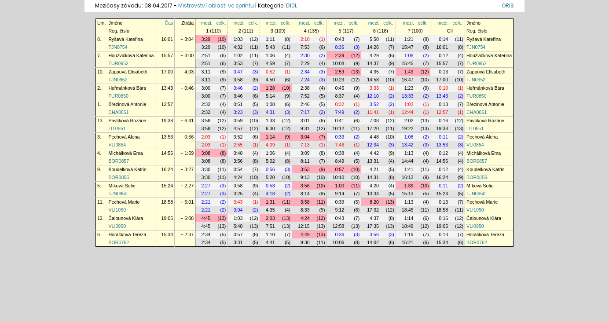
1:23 (409, 88)
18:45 (408, 209)
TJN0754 (117, 47)
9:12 (339, 209)
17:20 (373, 128)
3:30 (205, 169)
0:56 (270, 169)
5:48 (238, 226)
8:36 (339, 47)
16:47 (408, 79)
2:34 (305, 71)
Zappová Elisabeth (127, 71)
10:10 (339, 177)
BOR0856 (118, 177)
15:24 (167, 185)
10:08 (339, 63)
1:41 (409, 169)
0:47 (238, 71)
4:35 (374, 71)
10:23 (339, 79)
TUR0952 (118, 63)
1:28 (270, 88)
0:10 (443, 88)
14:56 (167, 153)
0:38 (339, 153)
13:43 (167, 88)
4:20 (374, 185)
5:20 (270, 177)
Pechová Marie (123, 202)
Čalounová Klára (125, 218)
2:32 (205, 104)
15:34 (167, 234)
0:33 (339, 136)
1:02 (238, 55)
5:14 (270, 96)
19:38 (167, 120)
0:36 (339, 234)
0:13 (443, 71)
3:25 (238, 193)
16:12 (408, 177)
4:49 (305, 234)
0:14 (443, 39)
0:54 (238, 169)
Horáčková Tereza (127, 234)
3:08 (205, 153)
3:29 (205, 39)
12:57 (167, 104)
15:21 (408, 242)
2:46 (305, 104)
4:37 (374, 218)
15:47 (408, 47)
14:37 (373, 63)
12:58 (339, 226)
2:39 (339, 55)
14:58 (373, 79)
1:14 (270, 136)
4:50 (270, 79)
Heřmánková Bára (127, 88)
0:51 (238, 104)
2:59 (339, 71)
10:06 (339, 242)
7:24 (305, 79)
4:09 (270, 144)
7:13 (305, 144)
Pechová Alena (123, 136)
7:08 (374, 120)
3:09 (305, 153)
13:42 (408, 144)
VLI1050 (117, 209)
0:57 (339, 169)
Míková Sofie (122, 185)
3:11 (205, 71)
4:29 (374, 55)
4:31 (270, 112)
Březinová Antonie (127, 104)
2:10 (305, 39)
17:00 (167, 71)
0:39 (339, 202)
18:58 (167, 202)
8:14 (305, 193)
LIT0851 (116, 128)
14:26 (373, 47)
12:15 (304, 226)
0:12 (443, 55)
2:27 (205, 185)
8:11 (305, 161)
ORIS (508, 5)
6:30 (270, 128)
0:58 (238, 185)
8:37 (339, 96)
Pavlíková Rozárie (127, 120)
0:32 (339, 104)
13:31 (373, 161)
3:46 (238, 96)
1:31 (270, 202)
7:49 (339, 112)
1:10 (270, 234)
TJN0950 (117, 193)
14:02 (373, 242)
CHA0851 (118, 112)
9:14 (339, 193)
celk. (221, 23)
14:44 (408, 161)
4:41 (270, 242)
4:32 (238, 47)
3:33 (374, 88)
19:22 (408, 128)
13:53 (167, 136)
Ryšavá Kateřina (125, 39)
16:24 (167, 169)
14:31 (373, 177)
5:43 (270, 47)
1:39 (409, 185)
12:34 (373, 144)
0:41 (339, 120)
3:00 (205, 88)
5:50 (374, 39)
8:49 (339, 161)
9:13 (305, 177)
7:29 (305, 63)
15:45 (408, 63)
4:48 (374, 136)
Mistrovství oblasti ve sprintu (216, 5)
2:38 (305, 88)
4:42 (374, 153)
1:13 (409, 153)
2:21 (205, 202)
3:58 (238, 79)
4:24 (238, 177)
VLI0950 (117, 226)
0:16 (443, 120)
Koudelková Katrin (127, 169)
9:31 (305, 128)
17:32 (373, 209)
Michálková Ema (125, 153)
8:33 (305, 209)
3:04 (305, 136)
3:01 (305, 120)
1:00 (339, 185)
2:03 (205, 136)
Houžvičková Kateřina (131, 55)
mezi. (206, 23)
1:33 (270, 120)
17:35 (373, 226)
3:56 (238, 161)
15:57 (167, 55)
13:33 (408, 96)
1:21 (409, 39)
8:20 (374, 202)
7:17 (305, 112)
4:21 (374, 169)
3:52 (374, 104)
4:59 (270, 63)
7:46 (339, 144)
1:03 (238, 39)
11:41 (373, 112)
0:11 (443, 136)
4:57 (238, 128)
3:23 (238, 112)
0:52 (270, 71)
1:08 (409, 55)
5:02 (270, 161)
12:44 (408, 112)
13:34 (373, 193)
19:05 (167, 218)
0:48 (238, 153)
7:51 (270, 226)
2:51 (205, 55)
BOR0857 (118, 161)
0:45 (339, 88)
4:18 (270, 193)
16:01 (167, 39)
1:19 (409, 234)
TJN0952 (117, 79)
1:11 (270, 39)
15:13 (408, 193)
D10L (291, 5)
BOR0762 (118, 242)
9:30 (305, 242)
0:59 (238, 120)
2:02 (409, 120)
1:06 (270, 55)
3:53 (238, 63)
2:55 (238, 144)
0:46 (238, 88)
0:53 (270, 185)
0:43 (339, 39)
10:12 (339, 128)
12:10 (373, 96)
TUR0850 (118, 96)
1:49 (409, 71)
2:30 (305, 55)
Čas (169, 23)
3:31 (238, 242)
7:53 (305, 47)
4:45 (205, 218)
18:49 (408, 226)
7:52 (305, 96)
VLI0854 (117, 144)
